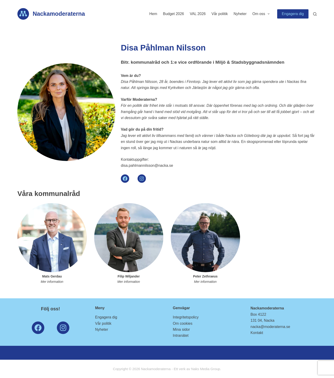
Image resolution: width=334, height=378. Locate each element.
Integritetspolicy (186, 317)
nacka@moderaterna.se (270, 327)
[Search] (315, 14)
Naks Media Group (205, 369)
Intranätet (181, 335)
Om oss (261, 14)
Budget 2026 (173, 14)
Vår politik (220, 14)
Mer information (52, 282)
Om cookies (182, 323)
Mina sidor (181, 329)
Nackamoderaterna (59, 13)
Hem (153, 14)
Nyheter (240, 14)
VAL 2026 (198, 14)
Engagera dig (293, 14)
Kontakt (256, 333)
